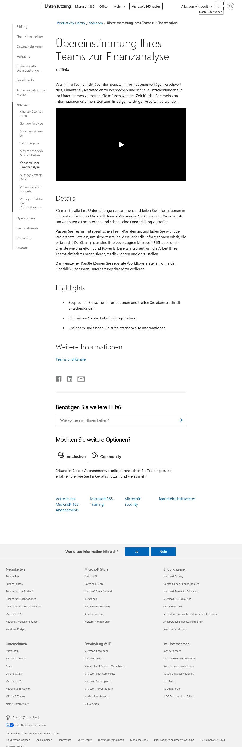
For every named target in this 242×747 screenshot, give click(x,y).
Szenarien (96, 23)
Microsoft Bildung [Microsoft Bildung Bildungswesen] (173, 576)
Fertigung (23, 56)
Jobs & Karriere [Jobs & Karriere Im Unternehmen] (172, 651)
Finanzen (23, 104)
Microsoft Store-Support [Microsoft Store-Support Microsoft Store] (98, 591)
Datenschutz (84, 740)
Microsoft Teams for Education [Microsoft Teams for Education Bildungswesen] (180, 591)
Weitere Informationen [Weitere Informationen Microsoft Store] (97, 621)
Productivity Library (71, 23)
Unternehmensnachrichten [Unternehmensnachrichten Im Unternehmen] (178, 666)
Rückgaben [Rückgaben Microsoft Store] (90, 599)
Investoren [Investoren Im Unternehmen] (169, 681)
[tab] (73, 456)
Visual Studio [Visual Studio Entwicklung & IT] (91, 703)
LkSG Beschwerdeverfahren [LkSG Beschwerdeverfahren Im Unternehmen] (178, 696)
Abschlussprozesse (31, 133)
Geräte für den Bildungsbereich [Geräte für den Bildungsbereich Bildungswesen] (181, 584)
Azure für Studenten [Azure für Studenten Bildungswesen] (174, 629)
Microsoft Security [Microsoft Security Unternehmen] (16, 658)
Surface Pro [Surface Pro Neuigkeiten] (12, 576)
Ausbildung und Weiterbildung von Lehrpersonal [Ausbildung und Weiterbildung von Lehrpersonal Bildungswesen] (190, 614)
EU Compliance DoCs (212, 740)
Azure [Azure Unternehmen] (9, 666)
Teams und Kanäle (71, 359)
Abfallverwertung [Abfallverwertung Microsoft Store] (94, 614)
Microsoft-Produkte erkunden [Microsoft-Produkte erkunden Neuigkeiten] (22, 621)
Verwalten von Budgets (30, 189)
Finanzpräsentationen (31, 113)
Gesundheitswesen (30, 46)
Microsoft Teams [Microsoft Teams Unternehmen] (15, 696)
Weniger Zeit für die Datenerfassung (31, 203)
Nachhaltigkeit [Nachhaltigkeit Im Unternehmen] (171, 688)
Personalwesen (27, 228)
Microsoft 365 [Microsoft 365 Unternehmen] (14, 681)
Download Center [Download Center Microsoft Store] (94, 584)
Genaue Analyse (31, 123)
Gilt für (64, 70)
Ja (136, 551)
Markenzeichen (139, 740)
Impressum (64, 740)
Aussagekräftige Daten (31, 177)
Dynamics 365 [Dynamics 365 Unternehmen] (14, 673)
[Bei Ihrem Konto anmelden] (230, 6)
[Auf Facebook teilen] (59, 377)
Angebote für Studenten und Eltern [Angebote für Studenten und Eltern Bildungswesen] (183, 621)
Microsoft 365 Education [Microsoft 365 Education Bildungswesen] (177, 599)
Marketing (24, 238)
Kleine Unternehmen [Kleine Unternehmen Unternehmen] (17, 703)
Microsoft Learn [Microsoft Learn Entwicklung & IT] (93, 658)
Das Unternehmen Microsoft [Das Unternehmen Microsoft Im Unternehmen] (179, 658)
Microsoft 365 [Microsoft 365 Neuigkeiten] (14, 614)
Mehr (117, 6)
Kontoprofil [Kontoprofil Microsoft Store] (90, 576)
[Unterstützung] (57, 6)
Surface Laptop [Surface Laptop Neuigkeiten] (14, 584)
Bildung (22, 27)
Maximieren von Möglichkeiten (31, 153)
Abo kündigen (44, 740)
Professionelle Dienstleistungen (29, 68)
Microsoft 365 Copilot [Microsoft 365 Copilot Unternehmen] (18, 688)
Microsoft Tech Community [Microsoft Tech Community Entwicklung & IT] (99, 673)
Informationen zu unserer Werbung (174, 740)
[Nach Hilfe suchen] (219, 6)
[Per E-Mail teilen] (79, 377)
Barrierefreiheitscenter (177, 498)
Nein (163, 551)
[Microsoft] (22, 6)
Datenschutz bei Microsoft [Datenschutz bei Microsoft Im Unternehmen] (178, 673)
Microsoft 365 (84, 6)
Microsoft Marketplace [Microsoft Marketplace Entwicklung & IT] (97, 681)
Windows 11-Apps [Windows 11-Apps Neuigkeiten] (16, 629)
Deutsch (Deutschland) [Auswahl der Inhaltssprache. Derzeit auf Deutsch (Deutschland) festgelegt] (26, 717)
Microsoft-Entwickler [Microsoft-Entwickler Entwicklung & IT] (96, 651)
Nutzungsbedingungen (111, 740)
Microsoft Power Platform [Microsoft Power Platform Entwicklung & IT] (98, 688)
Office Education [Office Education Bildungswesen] (172, 606)
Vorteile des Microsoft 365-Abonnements (68, 504)
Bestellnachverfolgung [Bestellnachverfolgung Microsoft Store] (97, 606)
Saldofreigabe (29, 143)
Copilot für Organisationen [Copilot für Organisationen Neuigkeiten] (21, 599)
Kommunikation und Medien (31, 92)
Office (103, 6)
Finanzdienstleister (30, 36)
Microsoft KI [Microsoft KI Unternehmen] (12, 651)
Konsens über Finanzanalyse (29, 165)
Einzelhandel (25, 80)
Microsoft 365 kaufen (145, 6)
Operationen (26, 218)
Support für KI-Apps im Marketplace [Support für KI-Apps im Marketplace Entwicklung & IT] (104, 666)
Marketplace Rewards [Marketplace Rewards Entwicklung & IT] (96, 696)
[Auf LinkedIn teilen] (67, 377)
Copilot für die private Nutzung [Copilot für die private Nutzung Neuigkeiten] (23, 606)
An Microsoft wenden (18, 740)
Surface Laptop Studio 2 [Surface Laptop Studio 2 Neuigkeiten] (19, 591)
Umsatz (22, 248)
